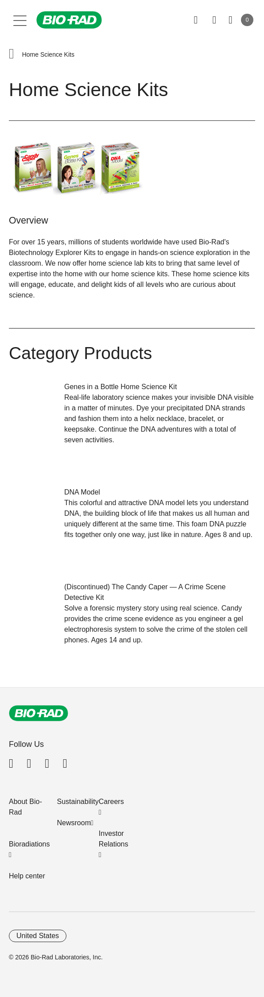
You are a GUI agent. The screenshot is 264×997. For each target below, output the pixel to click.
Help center (27, 876)
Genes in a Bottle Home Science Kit (120, 386)
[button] (11, 54)
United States (37, 935)
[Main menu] (20, 20)
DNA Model (82, 492)
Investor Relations (113, 839)
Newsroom (74, 823)
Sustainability (78, 801)
